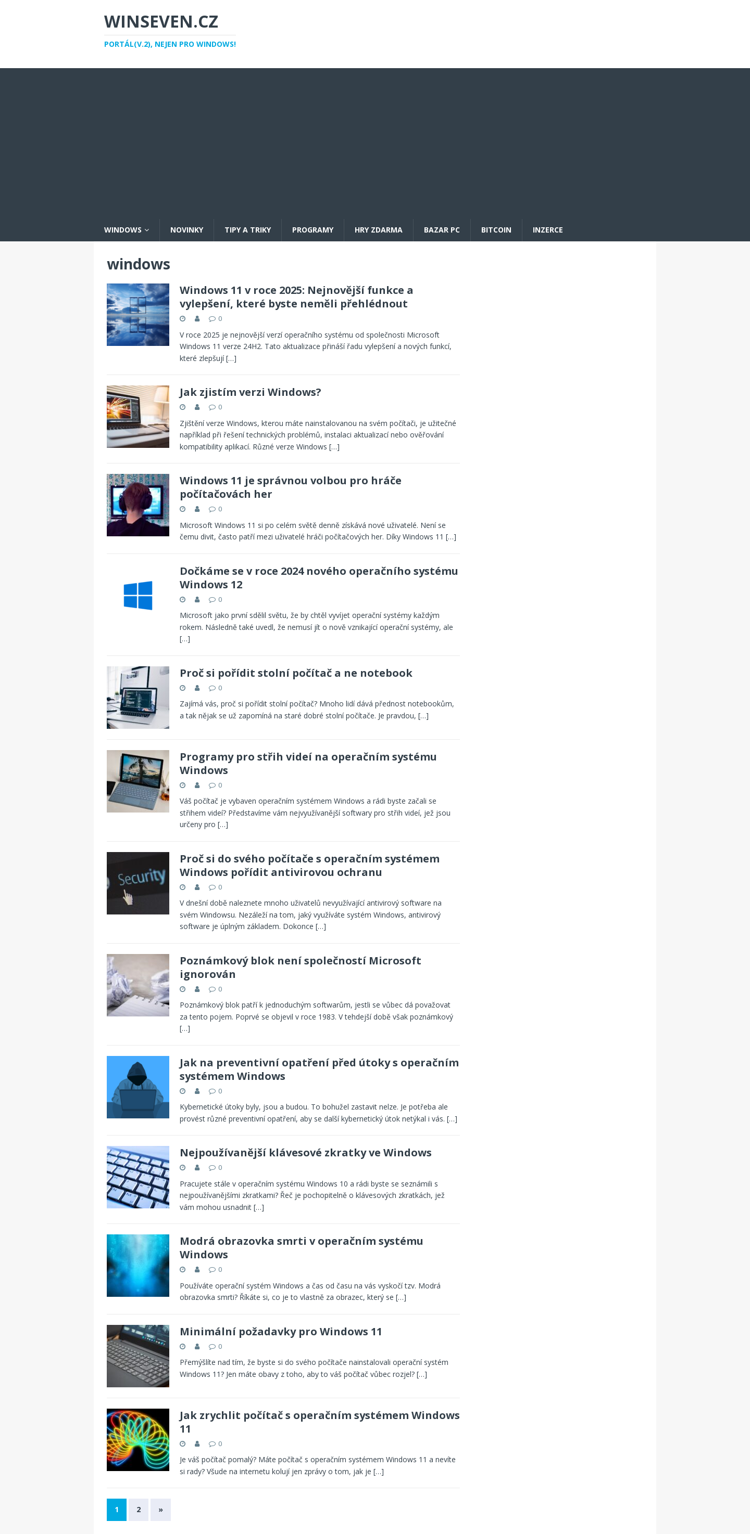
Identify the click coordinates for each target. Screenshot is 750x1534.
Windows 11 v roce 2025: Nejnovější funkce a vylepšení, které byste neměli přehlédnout (297, 297)
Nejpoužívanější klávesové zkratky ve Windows (306, 1152)
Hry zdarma (379, 230)
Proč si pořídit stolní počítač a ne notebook (296, 673)
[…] (231, 358)
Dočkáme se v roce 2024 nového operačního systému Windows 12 (319, 577)
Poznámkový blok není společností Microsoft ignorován (300, 967)
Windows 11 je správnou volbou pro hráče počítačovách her (291, 487)
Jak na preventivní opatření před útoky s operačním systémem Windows (319, 1069)
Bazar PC (442, 230)
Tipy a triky (247, 230)
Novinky (186, 230)
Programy (312, 230)
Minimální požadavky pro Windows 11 (281, 1331)
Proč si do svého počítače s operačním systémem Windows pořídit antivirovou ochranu (310, 865)
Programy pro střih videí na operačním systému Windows (308, 763)
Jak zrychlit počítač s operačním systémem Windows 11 (320, 1422)
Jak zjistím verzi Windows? (250, 392)
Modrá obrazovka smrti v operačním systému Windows (301, 1247)
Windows (123, 230)
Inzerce (548, 230)
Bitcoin (496, 230)
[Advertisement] (375, 141)
